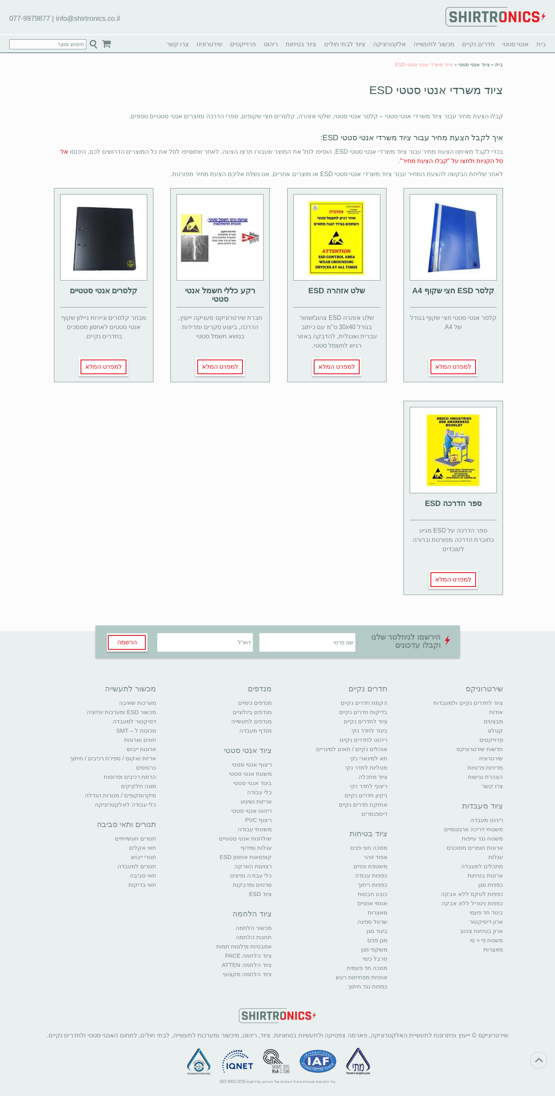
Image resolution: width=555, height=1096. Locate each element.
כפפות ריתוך (372, 884)
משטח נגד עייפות (482, 838)
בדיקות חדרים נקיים (363, 712)
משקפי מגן (374, 949)
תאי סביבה (143, 875)
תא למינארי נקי (368, 758)
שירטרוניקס (484, 688)
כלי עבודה (259, 792)
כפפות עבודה (371, 875)
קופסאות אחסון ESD (246, 857)
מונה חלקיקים (138, 786)
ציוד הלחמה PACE (248, 955)
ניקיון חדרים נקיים (366, 795)
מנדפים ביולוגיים (252, 712)
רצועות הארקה (253, 866)
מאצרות (493, 949)
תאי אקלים (142, 847)
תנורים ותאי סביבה (126, 824)
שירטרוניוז (209, 44)
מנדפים (260, 688)
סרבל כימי (375, 958)
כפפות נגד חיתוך (367, 986)
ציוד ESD (260, 894)
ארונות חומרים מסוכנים (475, 847)
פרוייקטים (243, 44)
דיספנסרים (374, 813)
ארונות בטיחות (485, 875)
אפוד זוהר (375, 857)
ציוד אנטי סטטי (473, 64)
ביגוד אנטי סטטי (252, 783)
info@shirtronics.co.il (88, 18)
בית (541, 44)
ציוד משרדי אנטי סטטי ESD (436, 90)
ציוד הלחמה (252, 913)
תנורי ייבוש (143, 857)
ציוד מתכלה (372, 776)
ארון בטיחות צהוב (481, 931)
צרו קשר (177, 44)
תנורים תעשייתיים (135, 838)
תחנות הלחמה (254, 937)
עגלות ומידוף (256, 847)
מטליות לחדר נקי (366, 767)
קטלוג (495, 730)
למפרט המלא (453, 366)
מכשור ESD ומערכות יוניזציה (121, 712)
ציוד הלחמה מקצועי (247, 974)
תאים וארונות (140, 739)
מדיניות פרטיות (485, 767)
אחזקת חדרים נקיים (363, 804)
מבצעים (493, 721)
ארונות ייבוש (141, 749)
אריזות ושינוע (256, 801)
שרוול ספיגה (372, 921)
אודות (496, 712)
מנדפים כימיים (255, 702)
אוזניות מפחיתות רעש (361, 977)
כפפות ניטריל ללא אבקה (472, 903)
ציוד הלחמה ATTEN (247, 965)
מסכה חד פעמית (367, 968)
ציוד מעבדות (482, 806)
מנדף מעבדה (255, 730)
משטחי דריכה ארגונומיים (473, 829)
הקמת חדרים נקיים (364, 702)
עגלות (495, 857)
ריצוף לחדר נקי (368, 786)
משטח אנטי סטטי (250, 773)
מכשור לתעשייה (434, 44)
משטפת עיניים (370, 866)
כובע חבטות (372, 894)
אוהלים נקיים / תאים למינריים (351, 749)
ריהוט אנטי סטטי (251, 810)
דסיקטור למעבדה (134, 721)
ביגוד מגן (377, 931)
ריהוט (271, 44)
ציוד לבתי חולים (344, 44)
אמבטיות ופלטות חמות (244, 946)
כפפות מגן (490, 884)
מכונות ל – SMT (136, 730)
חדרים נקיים (478, 44)
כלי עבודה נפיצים (251, 875)
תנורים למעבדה (137, 866)
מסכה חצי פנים (368, 847)
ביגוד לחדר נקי (369, 730)
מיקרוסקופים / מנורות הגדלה (120, 795)
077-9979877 (29, 18)
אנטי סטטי (515, 44)
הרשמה (127, 642)
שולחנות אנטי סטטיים (245, 838)
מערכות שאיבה (137, 702)
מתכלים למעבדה (482, 866)
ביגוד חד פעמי (486, 912)
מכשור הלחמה (253, 928)
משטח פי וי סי (486, 940)
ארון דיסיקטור (486, 921)
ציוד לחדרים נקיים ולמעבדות (468, 702)
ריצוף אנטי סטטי (252, 764)
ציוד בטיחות (301, 44)
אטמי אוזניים (372, 903)
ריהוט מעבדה (486, 820)
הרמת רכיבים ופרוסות (130, 776)
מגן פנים (377, 940)
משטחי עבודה (255, 829)
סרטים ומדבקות (252, 884)
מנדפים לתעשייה (251, 721)
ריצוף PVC (258, 820)
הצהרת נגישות (485, 776)
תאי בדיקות (142, 884)
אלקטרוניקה (389, 44)
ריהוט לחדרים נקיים (363, 739)
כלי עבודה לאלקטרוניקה (125, 804)
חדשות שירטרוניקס (479, 749)
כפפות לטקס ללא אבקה (472, 894)
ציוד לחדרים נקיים (365, 721)
